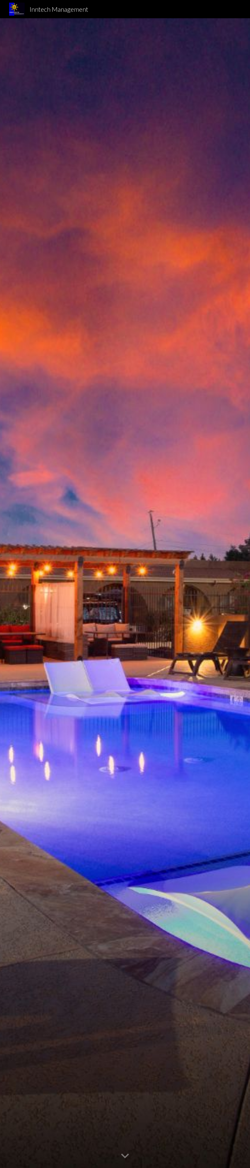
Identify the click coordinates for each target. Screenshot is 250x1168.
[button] (125, 1156)
